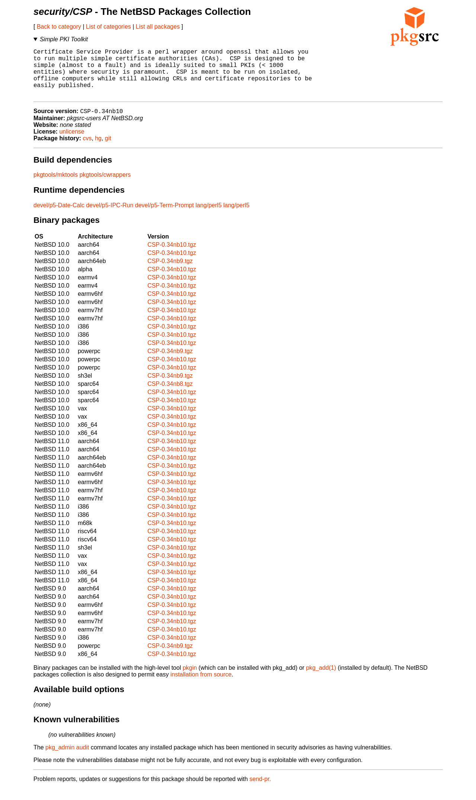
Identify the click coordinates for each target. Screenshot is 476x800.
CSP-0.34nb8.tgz (170, 395)
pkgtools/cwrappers (105, 186)
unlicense (71, 143)
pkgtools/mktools (55, 186)
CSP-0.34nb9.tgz (170, 272)
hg (98, 150)
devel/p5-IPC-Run (109, 217)
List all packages (158, 26)
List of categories (108, 26)
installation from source (201, 686)
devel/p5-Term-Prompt (164, 217)
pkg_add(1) (321, 679)
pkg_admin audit (67, 759)
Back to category (59, 26)
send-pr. (260, 790)
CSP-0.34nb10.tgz (171, 256)
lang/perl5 (209, 217)
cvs (87, 150)
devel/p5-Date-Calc (58, 217)
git (108, 150)
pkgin (190, 679)
